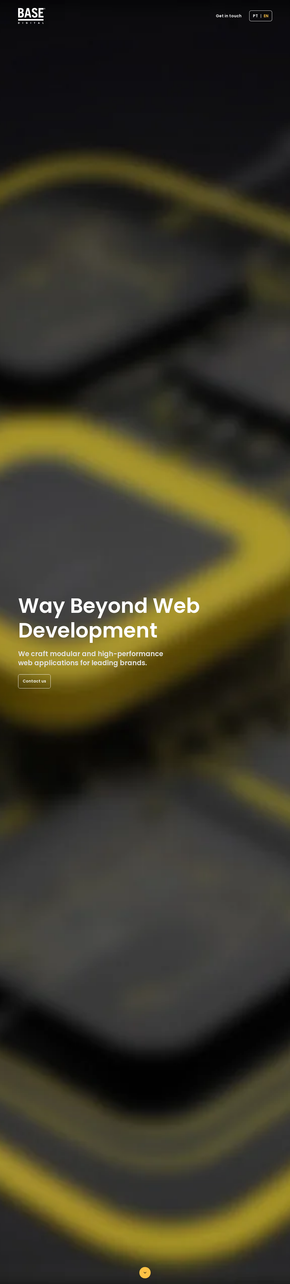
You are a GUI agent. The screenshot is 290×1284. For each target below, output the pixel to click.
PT (255, 16)
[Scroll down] (145, 1272)
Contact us (34, 681)
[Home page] (31, 15)
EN (266, 16)
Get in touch (229, 16)
